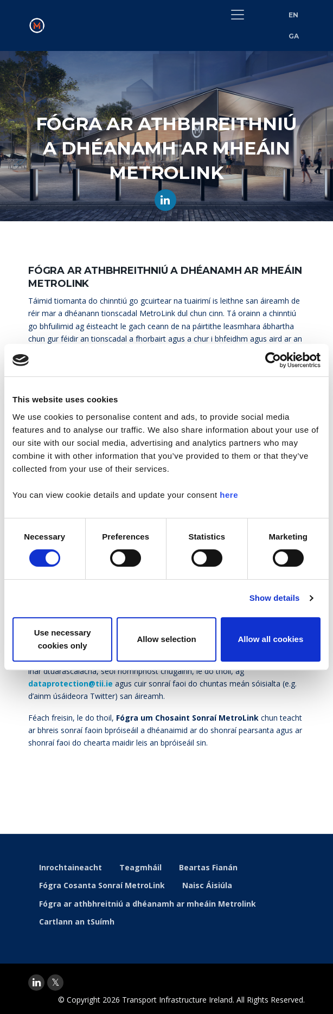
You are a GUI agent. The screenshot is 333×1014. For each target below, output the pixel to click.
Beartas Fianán (208, 867)
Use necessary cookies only (62, 639)
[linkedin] (36, 982)
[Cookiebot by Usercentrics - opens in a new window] (273, 360)
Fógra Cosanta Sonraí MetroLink (102, 885)
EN (294, 15)
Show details (274, 597)
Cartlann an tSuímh (76, 921)
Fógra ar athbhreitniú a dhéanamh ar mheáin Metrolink (147, 904)
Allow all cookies (270, 639)
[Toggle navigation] (237, 14)
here (229, 494)
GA (294, 36)
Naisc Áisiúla (207, 885)
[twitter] (55, 982)
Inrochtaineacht (70, 867)
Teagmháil (140, 867)
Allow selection (166, 639)
